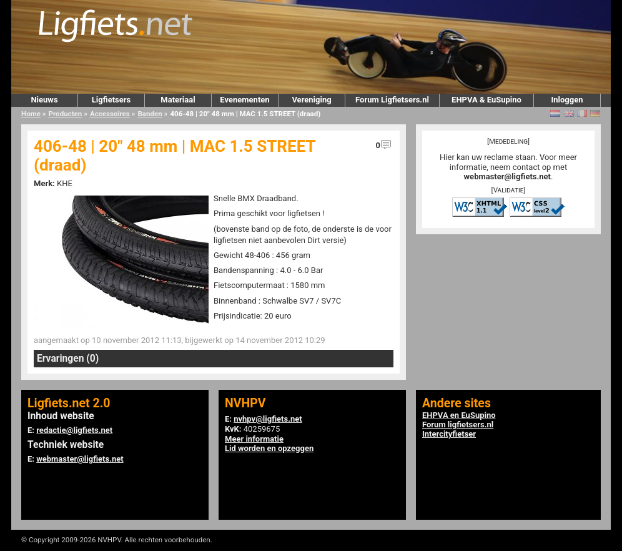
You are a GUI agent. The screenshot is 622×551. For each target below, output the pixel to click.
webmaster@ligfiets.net (507, 176)
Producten (65, 113)
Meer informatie (254, 439)
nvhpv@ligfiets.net (268, 419)
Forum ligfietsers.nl (457, 424)
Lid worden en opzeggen (269, 448)
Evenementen (244, 99)
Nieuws (44, 99)
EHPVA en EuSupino (459, 415)
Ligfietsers (111, 99)
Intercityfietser (449, 434)
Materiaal (177, 99)
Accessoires (110, 113)
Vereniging (311, 99)
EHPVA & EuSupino (486, 99)
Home (31, 113)
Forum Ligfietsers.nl (392, 99)
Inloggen (567, 99)
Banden (149, 113)
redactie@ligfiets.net (74, 430)
